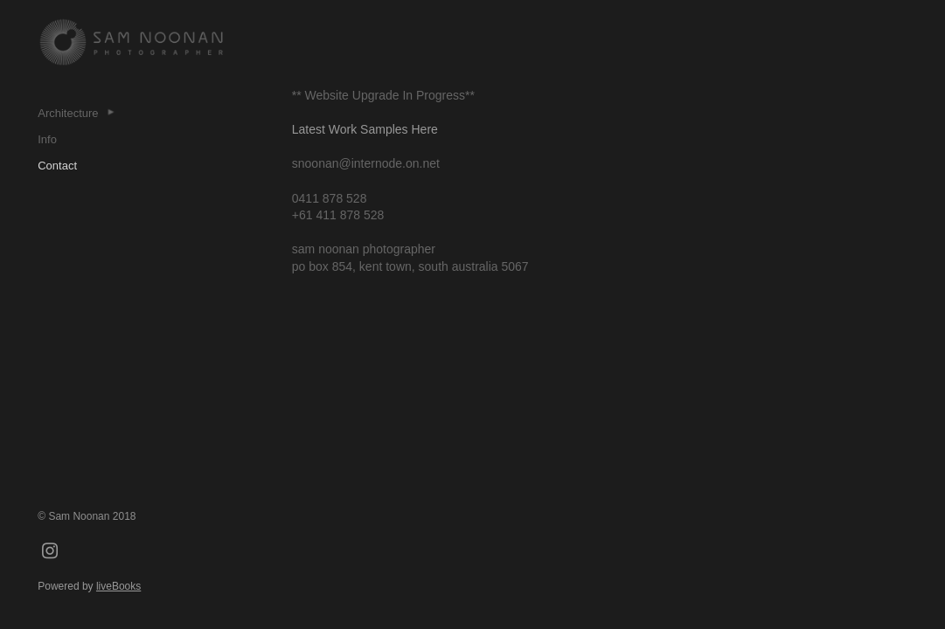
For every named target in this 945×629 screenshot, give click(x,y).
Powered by (89, 586)
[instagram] (49, 551)
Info (47, 139)
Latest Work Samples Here (365, 129)
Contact (57, 165)
